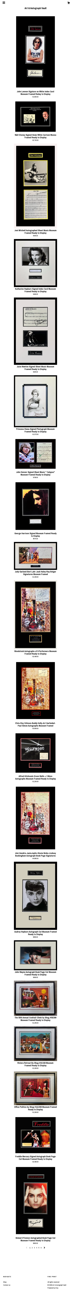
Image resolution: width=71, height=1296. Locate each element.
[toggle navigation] (4, 3)
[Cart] (68, 3)
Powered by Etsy (53, 1288)
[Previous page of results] (27, 1247)
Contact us (6, 1285)
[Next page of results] (44, 1247)
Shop (4, 1282)
